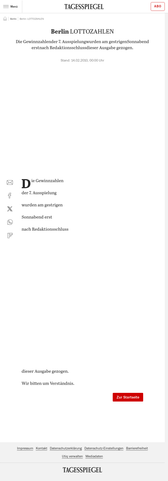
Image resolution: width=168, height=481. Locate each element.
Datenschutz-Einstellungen (104, 448)
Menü (10, 6)
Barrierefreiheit (137, 448)
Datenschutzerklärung (66, 448)
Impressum (25, 448)
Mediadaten (94, 456)
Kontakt (41, 448)
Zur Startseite (128, 397)
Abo (157, 6)
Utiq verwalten (72, 456)
